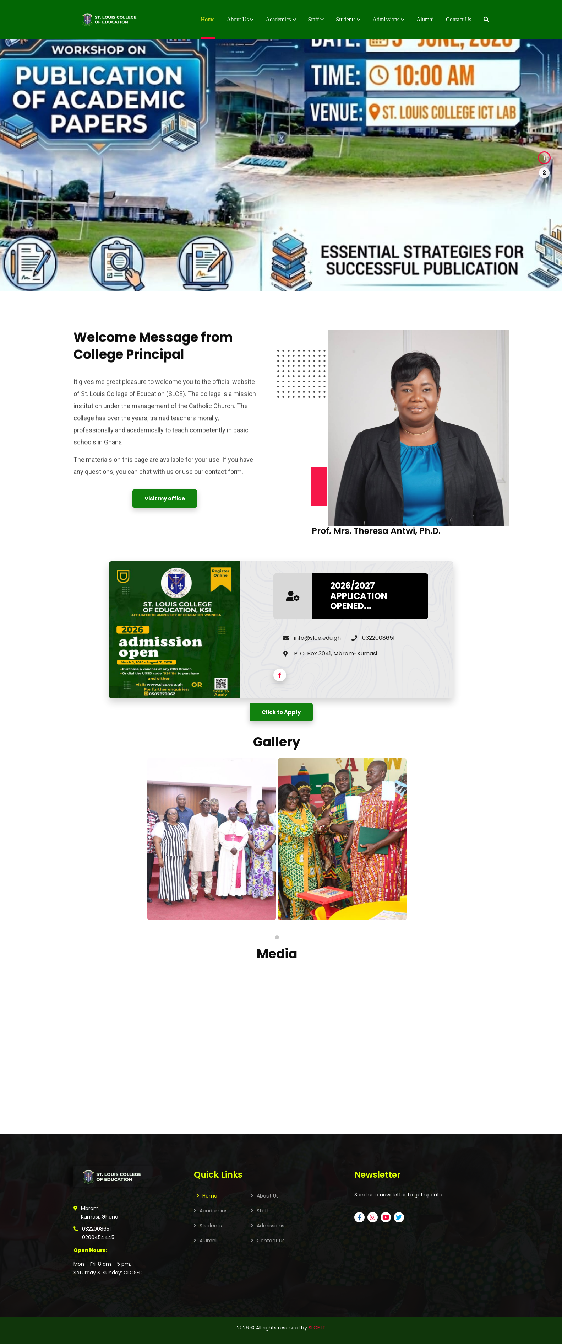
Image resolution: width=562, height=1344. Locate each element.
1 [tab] (277, 937)
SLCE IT (317, 1327)
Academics (214, 1210)
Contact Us (271, 1240)
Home (209, 1195)
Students (211, 1225)
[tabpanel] (211, 839)
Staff (263, 1210)
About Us (268, 1195)
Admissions (270, 1225)
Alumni (208, 1240)
